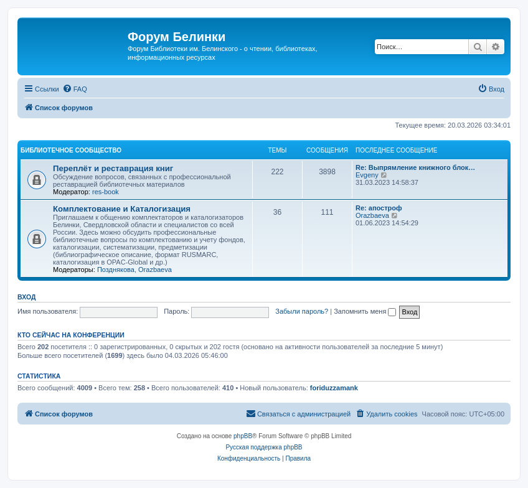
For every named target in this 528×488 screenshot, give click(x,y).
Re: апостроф (379, 208)
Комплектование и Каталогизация (122, 209)
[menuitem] (74, 89)
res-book (105, 191)
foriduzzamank (334, 388)
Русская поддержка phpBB (263, 447)
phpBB (242, 436)
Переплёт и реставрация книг (113, 168)
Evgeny (367, 175)
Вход (26, 297)
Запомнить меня (365, 311)
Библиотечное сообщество (71, 150)
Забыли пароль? (301, 311)
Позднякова (115, 269)
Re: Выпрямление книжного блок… (415, 167)
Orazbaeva (155, 269)
